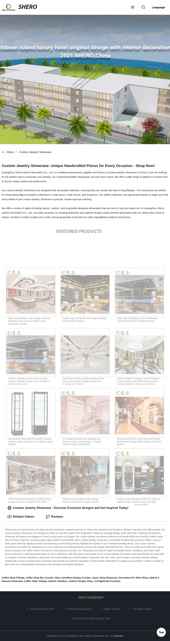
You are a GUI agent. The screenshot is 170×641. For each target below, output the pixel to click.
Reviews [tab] (54, 517)
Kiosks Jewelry (113, 609)
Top (161, 632)
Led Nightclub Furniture (107, 581)
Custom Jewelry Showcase (35, 152)
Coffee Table (31, 581)
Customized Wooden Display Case (92, 618)
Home (10, 152)
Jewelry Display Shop (81, 581)
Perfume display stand (80, 609)
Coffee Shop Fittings (13, 577)
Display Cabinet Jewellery (53, 581)
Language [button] (158, 7)
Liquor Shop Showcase (104, 577)
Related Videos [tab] (20, 517)
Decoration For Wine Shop (133, 577)
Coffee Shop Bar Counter (39, 577)
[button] (133, 7)
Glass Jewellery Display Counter (72, 577)
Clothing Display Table (43, 609)
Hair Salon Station (143, 609)
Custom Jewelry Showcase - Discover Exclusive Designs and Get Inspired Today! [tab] (67, 508)
